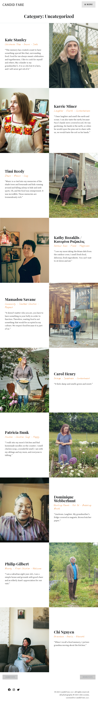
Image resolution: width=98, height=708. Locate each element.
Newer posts (88, 677)
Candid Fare (13, 5)
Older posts (10, 677)
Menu (90, 4)
